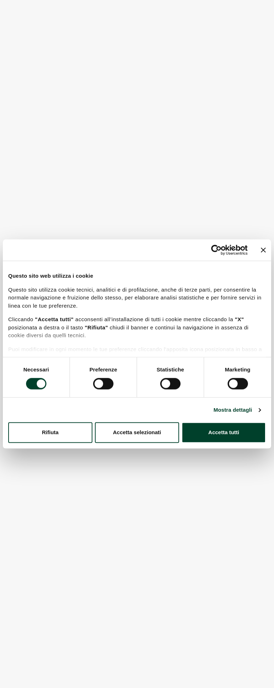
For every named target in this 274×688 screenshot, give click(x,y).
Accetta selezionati (137, 433)
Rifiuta (50, 433)
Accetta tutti (223, 433)
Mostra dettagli (232, 410)
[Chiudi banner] (263, 249)
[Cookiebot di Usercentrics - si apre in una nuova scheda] (216, 250)
